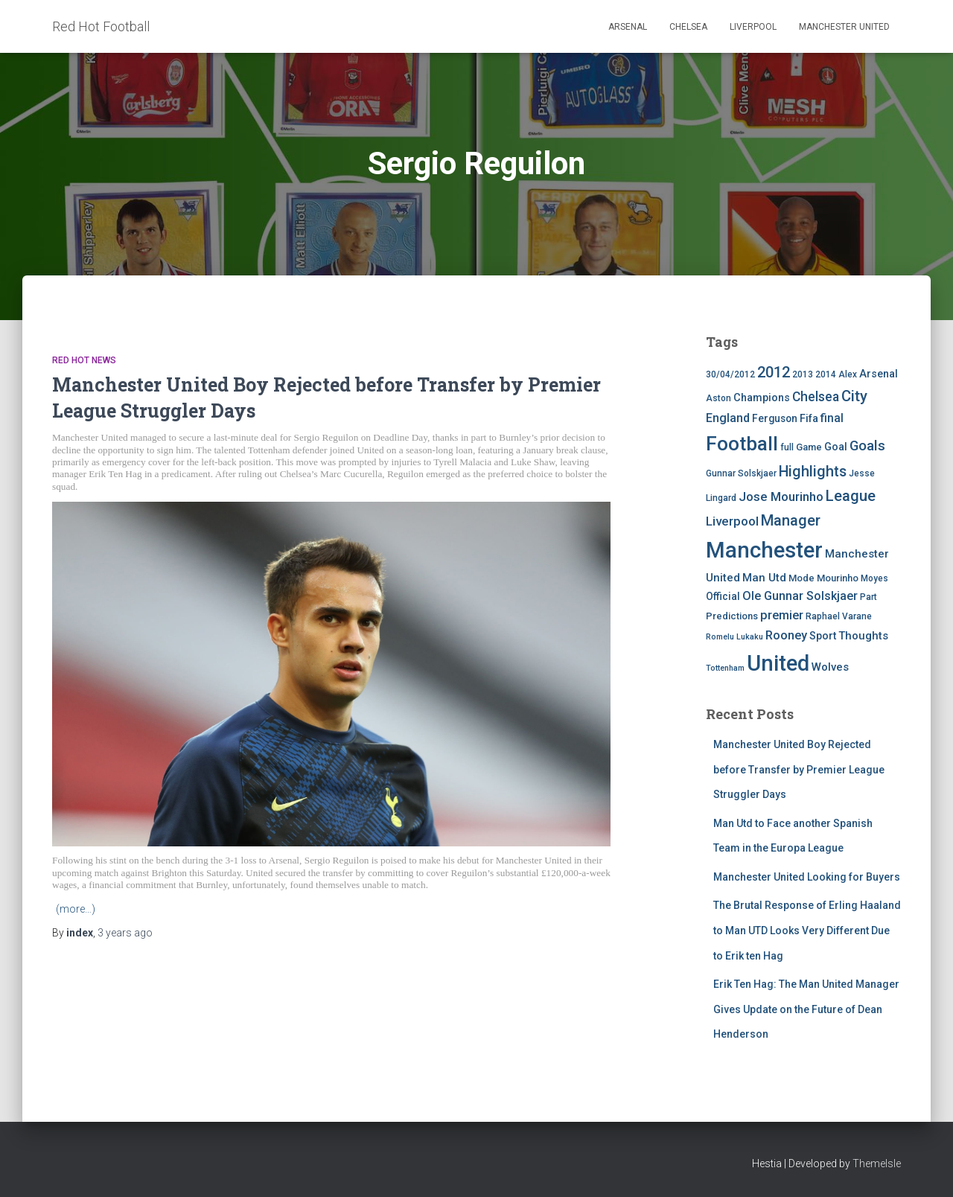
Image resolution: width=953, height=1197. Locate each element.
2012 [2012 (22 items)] (773, 372)
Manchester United (844, 27)
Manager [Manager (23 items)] (790, 520)
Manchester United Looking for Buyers (806, 877)
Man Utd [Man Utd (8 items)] (764, 577)
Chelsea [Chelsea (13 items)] (815, 396)
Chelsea (688, 27)
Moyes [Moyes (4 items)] (874, 578)
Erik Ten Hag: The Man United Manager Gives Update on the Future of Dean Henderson (806, 1009)
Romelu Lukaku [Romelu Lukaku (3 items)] (734, 637)
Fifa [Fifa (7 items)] (809, 418)
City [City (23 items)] (854, 396)
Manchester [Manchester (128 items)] (764, 550)
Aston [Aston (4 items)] (718, 398)
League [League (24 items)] (851, 496)
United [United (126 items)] (778, 663)
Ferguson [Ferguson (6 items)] (774, 418)
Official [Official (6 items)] (723, 596)
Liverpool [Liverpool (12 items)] (732, 521)
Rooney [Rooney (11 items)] (786, 635)
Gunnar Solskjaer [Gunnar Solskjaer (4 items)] (741, 473)
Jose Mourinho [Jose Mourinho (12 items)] (781, 496)
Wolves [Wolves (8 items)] (830, 667)
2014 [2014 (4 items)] (825, 374)
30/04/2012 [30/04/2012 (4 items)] (730, 374)
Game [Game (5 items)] (809, 447)
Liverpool (753, 27)
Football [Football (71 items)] (742, 443)
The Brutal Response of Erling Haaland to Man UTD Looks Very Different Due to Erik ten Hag (807, 930)
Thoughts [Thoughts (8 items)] (863, 635)
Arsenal (627, 27)
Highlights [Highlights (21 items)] (813, 471)
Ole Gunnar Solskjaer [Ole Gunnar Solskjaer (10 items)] (800, 596)
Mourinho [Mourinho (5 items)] (837, 578)
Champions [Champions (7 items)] (761, 398)
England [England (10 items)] (728, 418)
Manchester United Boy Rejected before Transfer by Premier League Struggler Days (799, 769)
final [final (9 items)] (832, 418)
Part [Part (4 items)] (868, 597)
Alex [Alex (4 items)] (847, 374)
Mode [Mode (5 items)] (801, 578)
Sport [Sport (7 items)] (822, 636)
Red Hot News (84, 360)
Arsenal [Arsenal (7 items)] (878, 374)
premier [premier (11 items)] (781, 615)
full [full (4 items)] (787, 447)
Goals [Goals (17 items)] (867, 446)
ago (125, 933)
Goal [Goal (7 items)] (835, 447)
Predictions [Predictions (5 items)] (732, 616)
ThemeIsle (876, 1163)
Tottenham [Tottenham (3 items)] (725, 668)
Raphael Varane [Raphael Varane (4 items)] (839, 616)
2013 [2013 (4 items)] (802, 374)
